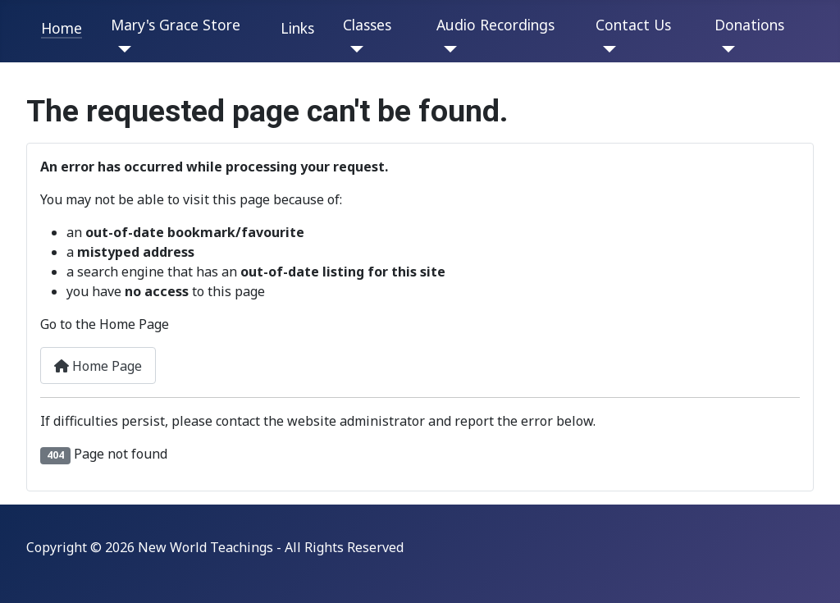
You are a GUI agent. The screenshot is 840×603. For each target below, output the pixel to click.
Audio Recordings (495, 24)
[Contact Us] (606, 49)
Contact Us (633, 24)
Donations (749, 24)
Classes (367, 24)
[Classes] (353, 49)
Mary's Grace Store (175, 24)
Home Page (98, 366)
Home (61, 28)
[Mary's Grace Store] (121, 49)
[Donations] (724, 49)
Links (297, 28)
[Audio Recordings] (446, 49)
